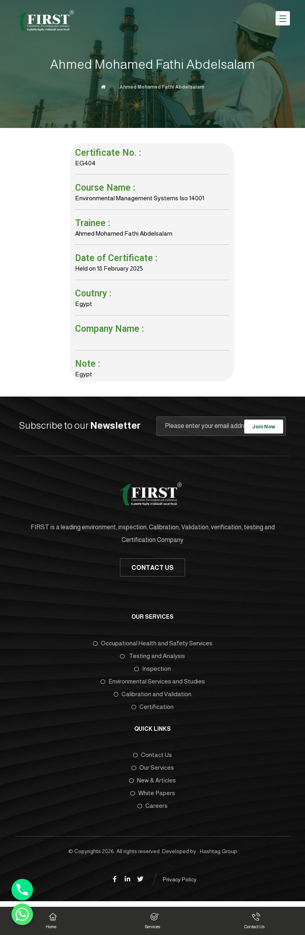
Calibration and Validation (152, 698)
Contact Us (152, 759)
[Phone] (22, 889)
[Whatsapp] (22, 914)
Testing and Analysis (152, 659)
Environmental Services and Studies (152, 685)
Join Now (263, 430)
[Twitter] (140, 883)
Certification (152, 710)
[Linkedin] (127, 883)
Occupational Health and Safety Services (152, 647)
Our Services (152, 772)
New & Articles (152, 784)
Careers (152, 810)
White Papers (152, 797)
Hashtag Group (218, 855)
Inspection (152, 672)
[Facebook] (114, 883)
